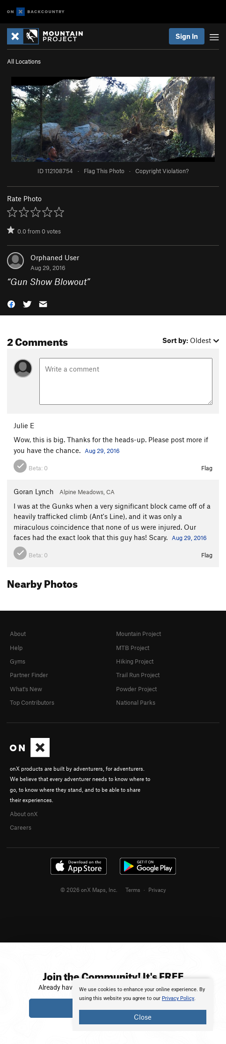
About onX (24, 814)
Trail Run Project (138, 675)
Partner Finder (29, 675)
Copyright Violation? (162, 171)
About (18, 633)
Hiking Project (134, 661)
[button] (11, 303)
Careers (20, 827)
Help (16, 647)
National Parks (135, 702)
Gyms (17, 661)
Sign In (186, 36)
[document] (142, 1004)
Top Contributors (32, 702)
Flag (206, 468)
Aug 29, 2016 (102, 450)
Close (143, 1017)
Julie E (24, 425)
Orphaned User (54, 257)
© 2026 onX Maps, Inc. (88, 889)
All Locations (24, 61)
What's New (26, 689)
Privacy (157, 889)
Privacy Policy (178, 998)
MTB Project (132, 647)
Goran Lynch (34, 491)
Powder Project (136, 689)
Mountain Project (138, 633)
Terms (132, 889)
